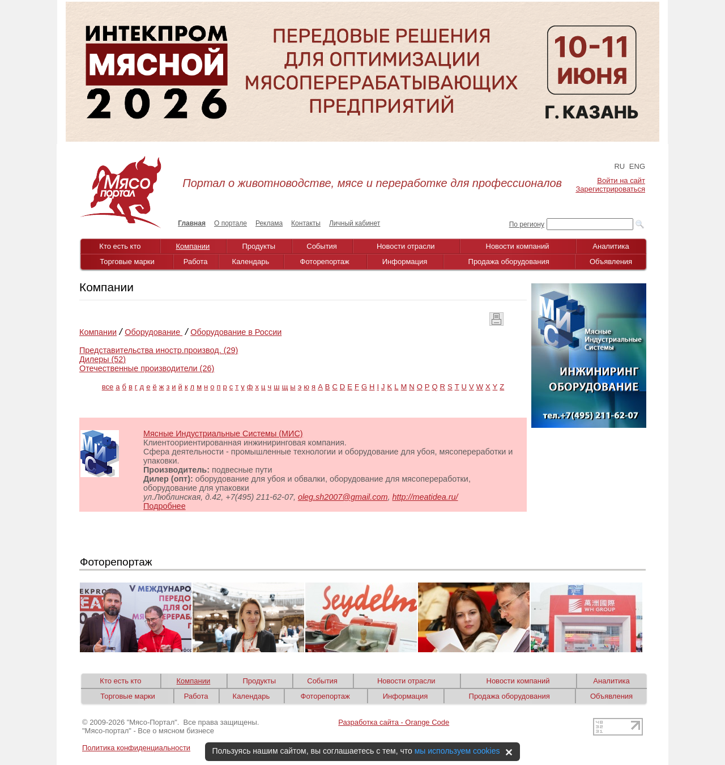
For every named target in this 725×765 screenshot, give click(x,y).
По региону (526, 224)
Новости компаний (517, 246)
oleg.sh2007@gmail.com (343, 497)
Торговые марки (127, 261)
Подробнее (164, 506)
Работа (196, 261)
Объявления (611, 261)
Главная (192, 223)
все (108, 386)
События (321, 246)
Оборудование (153, 332)
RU (619, 166)
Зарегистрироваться (610, 189)
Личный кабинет (354, 223)
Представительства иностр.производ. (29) (158, 350)
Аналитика (610, 246)
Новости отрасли (406, 246)
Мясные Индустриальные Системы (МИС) (223, 433)
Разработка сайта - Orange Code (393, 722)
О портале (230, 223)
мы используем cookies (457, 750)
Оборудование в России (236, 332)
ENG (637, 166)
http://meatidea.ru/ (425, 497)
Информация (405, 261)
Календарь (251, 261)
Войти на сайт (621, 180)
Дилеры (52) (102, 359)
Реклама (269, 223)
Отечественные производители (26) (146, 368)
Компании (193, 246)
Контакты (306, 223)
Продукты (258, 246)
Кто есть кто (119, 246)
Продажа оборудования (508, 261)
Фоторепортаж (324, 261)
